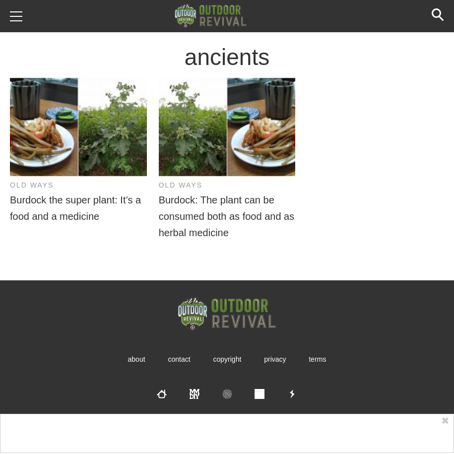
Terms (317, 359)
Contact (179, 359)
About (136, 359)
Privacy (275, 359)
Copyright (227, 359)
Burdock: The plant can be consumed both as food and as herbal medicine (227, 216)
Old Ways (32, 185)
